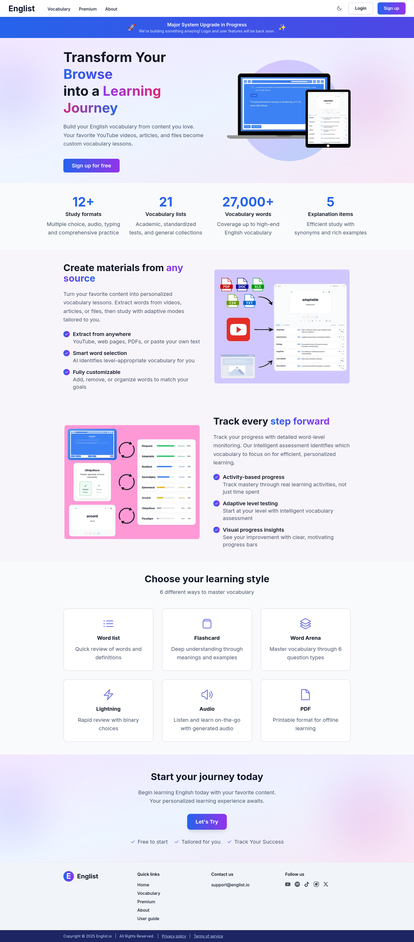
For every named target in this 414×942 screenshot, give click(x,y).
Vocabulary (59, 9)
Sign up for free (91, 165)
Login (360, 8)
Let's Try (207, 822)
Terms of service (208, 936)
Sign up (391, 8)
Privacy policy (174, 936)
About (111, 9)
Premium (88, 9)
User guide (148, 918)
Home (143, 884)
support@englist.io (230, 884)
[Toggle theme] (339, 8)
